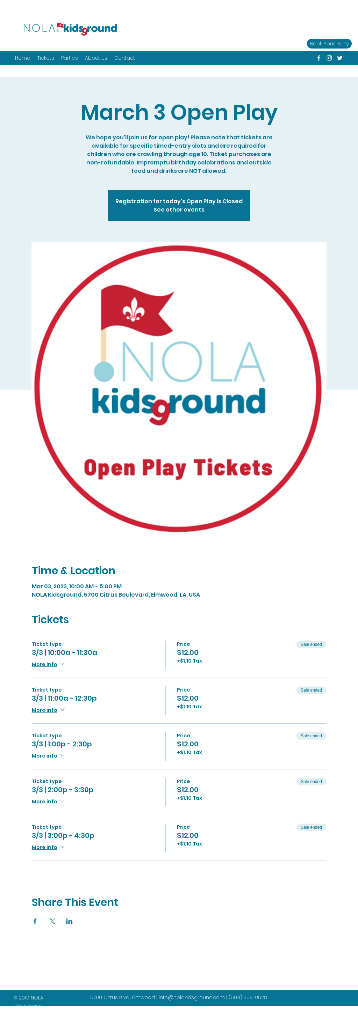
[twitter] (339, 57)
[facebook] (318, 57)
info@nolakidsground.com (192, 997)
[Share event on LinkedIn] (69, 921)
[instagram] (329, 57)
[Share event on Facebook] (35, 921)
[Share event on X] (52, 921)
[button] (69, 58)
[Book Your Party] (329, 44)
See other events (179, 210)
